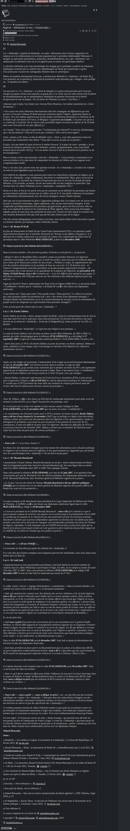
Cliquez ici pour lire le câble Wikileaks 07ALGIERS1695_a (28, 437)
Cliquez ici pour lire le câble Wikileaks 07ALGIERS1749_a (28, 660)
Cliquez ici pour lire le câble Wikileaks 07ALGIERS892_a (27, 495)
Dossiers (46, 6)
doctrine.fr (41, 783)
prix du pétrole (33, 35)
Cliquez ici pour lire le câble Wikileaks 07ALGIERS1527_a (28, 392)
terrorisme (21, 31)
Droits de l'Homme (11, 31)
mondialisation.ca (21, 24)
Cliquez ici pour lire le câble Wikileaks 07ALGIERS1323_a (28, 356)
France (12, 38)
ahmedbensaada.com (13, 750)
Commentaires (74, 6)
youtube (43, 766)
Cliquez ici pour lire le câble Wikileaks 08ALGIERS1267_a (29, 246)
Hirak (26, 35)
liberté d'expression (18, 35)
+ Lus (52, 6)
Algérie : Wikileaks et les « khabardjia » (27, 27)
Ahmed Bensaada (11, 33)
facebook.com (53, 804)
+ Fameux (58, 6)
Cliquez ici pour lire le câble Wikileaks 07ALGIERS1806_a (28, 580)
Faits (8, 6)
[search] (16, 1)
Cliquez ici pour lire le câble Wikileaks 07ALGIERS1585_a (28, 688)
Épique (31, 6)
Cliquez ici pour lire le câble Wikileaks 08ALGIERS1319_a (28, 537)
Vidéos (65, 6)
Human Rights (29, 31)
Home (4, 6)
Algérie (7, 38)
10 (61, 465)
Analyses (14, 6)
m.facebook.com (62, 758)
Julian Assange (10, 40)
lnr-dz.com (24, 743)
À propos (84, 6)
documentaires (8, 20)
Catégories (38, 6)
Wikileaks (8, 35)
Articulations (23, 6)
